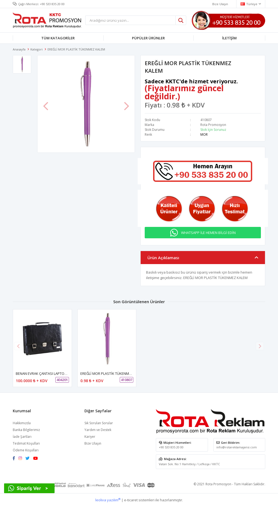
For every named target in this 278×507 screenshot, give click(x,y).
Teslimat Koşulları (26, 443)
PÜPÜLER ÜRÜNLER (148, 38)
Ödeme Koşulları (26, 450)
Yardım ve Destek (97, 429)
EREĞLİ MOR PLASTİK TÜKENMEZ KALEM (112, 373)
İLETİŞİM (229, 38)
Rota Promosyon (213, 124)
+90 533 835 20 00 (52, 4)
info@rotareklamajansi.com (236, 447)
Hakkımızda (22, 423)
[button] (260, 346)
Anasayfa (19, 49)
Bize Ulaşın (92, 443)
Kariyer (89, 436)
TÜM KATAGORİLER (58, 38)
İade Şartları (22, 436)
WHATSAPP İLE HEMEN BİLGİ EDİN (208, 232)
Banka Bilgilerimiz (26, 429)
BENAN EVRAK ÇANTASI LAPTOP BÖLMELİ (48, 373)
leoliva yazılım (108, 500)
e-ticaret (131, 500)
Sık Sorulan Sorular (98, 423)
